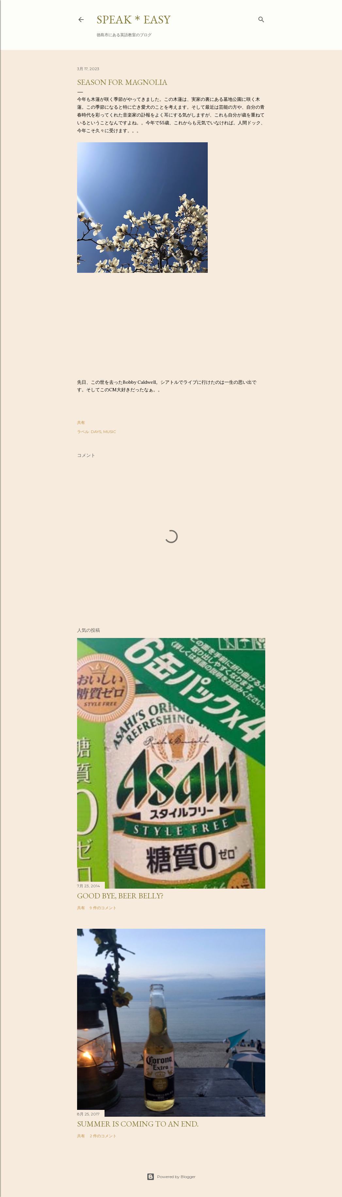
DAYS (96, 431)
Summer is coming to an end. (138, 1124)
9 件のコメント (103, 907)
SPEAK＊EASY (133, 19)
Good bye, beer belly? (120, 896)
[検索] (261, 18)
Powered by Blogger (171, 1177)
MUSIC (109, 431)
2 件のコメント (103, 1135)
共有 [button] (81, 422)
